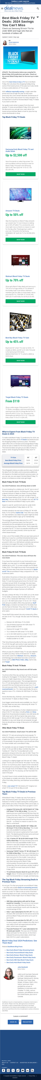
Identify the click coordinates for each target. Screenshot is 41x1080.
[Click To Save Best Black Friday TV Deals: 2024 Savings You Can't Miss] (38, 17)
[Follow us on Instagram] (8, 1070)
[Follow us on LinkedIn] (27, 1070)
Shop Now (20, 174)
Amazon (33, 656)
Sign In (13, 1022)
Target (7, 662)
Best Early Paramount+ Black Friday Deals (21, 957)
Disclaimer (14, 1077)
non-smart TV (12, 786)
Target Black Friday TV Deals (17, 397)
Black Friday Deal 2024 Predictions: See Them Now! (19, 942)
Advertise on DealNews (28, 1062)
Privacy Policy (32, 1075)
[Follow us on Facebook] (3, 1070)
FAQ (3, 1064)
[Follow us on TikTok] (18, 1070)
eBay (26, 660)
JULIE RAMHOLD (14, 42)
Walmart (20, 656)
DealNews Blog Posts (15, 946)
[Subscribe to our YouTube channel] (22, 1070)
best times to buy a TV (17, 82)
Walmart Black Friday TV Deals (18, 276)
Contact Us (14, 1062)
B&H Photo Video (18, 660)
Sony (34, 712)
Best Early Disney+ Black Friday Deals (20, 955)
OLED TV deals (31, 609)
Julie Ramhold (23, 967)
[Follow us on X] (13, 1070)
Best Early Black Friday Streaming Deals (20, 950)
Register (27, 1022)
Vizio (28, 712)
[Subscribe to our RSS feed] (32, 1070)
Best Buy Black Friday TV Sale (17, 338)
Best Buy (5, 499)
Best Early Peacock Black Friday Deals (20, 952)
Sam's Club (19, 513)
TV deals (24, 439)
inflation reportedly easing (15, 91)
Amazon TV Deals (13, 211)
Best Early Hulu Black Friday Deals (18, 962)
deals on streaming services (28, 887)
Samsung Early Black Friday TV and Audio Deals (19, 150)
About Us (5, 1062)
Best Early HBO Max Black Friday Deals (20, 960)
